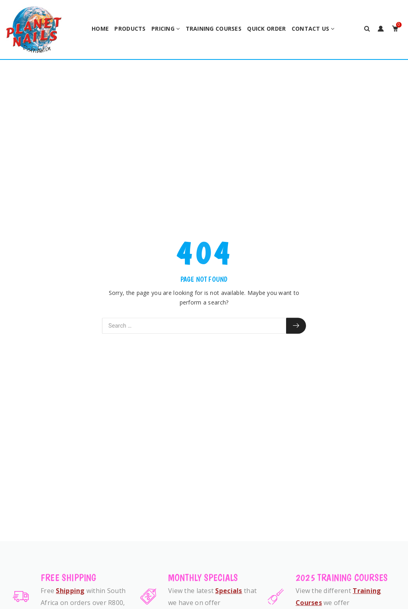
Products (129, 28)
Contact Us (311, 28)
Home (100, 28)
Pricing (163, 28)
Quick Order (266, 28)
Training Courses (213, 28)
